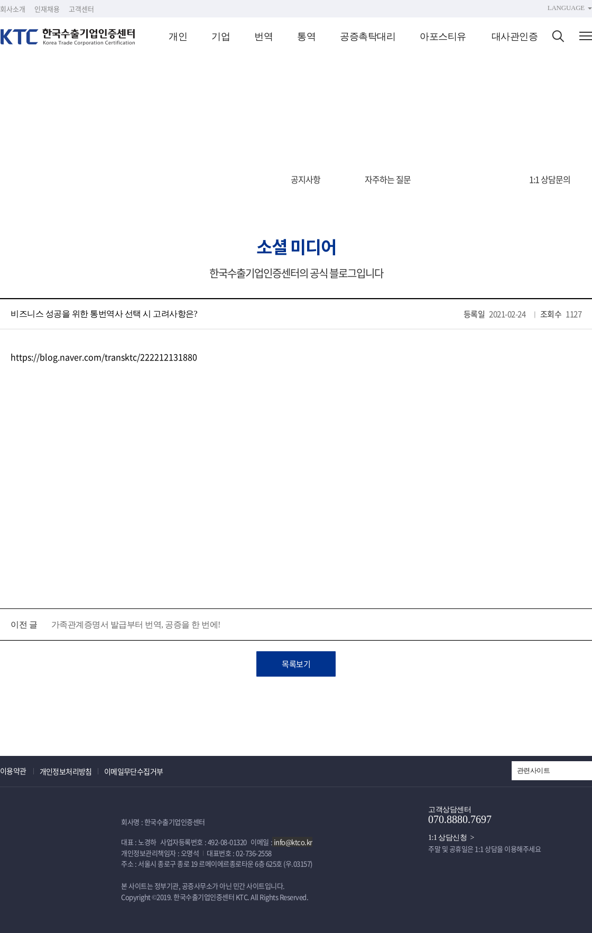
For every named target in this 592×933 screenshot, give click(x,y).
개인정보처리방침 (66, 771)
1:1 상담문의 (549, 179)
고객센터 (81, 9)
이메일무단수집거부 (133, 771)
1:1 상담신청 (447, 838)
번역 (263, 36)
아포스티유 (443, 36)
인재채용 (47, 9)
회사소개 (12, 9)
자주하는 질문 (388, 179)
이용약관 (13, 770)
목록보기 (296, 664)
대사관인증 (515, 36)
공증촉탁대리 (367, 36)
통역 (306, 36)
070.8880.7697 (460, 819)
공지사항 (305, 179)
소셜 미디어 (470, 179)
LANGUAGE (566, 8)
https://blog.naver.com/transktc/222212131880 (104, 356)
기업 (220, 36)
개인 (178, 36)
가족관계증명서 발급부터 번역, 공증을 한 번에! (135, 624)
